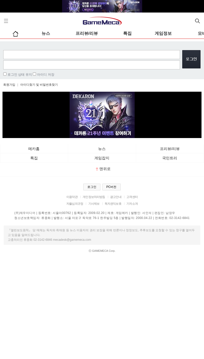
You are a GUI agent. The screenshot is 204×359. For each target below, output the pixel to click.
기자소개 (132, 203)
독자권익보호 (113, 203)
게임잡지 (101, 158)
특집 (127, 33)
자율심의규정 (74, 203)
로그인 (91, 187)
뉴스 (46, 33)
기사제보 (94, 203)
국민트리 (169, 158)
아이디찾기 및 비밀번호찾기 (39, 84)
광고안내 (115, 197)
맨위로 (103, 169)
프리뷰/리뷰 (87, 33)
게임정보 (163, 33)
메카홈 (34, 149)
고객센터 (132, 197)
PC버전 (111, 187)
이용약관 (72, 197)
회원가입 (9, 84)
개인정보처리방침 (94, 197)
